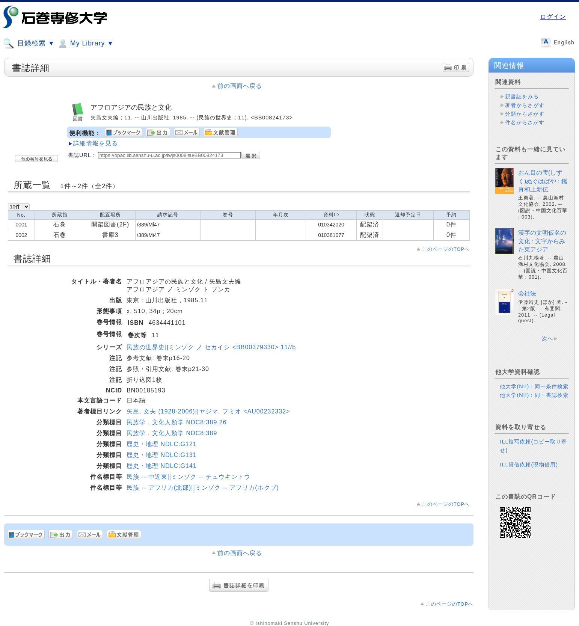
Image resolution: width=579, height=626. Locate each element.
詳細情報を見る (95, 143)
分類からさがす (524, 114)
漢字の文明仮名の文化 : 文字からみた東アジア (542, 241)
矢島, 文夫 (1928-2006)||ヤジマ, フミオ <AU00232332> (208, 411)
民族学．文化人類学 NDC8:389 (172, 433)
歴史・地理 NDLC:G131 (162, 455)
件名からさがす (524, 122)
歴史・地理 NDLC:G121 (162, 444)
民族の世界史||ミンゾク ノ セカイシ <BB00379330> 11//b (211, 347)
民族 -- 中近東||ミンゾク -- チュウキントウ (188, 477)
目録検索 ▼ (29, 43)
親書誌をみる (522, 97)
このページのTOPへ (446, 249)
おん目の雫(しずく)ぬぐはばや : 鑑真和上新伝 (542, 181)
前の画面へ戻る (239, 86)
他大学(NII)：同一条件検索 (534, 386)
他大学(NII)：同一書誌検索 (534, 395)
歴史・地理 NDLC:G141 (162, 466)
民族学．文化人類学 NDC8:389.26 (176, 422)
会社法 (527, 293)
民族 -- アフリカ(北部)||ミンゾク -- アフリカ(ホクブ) (203, 487)
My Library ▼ (85, 43)
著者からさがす (524, 105)
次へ (547, 338)
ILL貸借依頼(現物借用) (529, 465)
